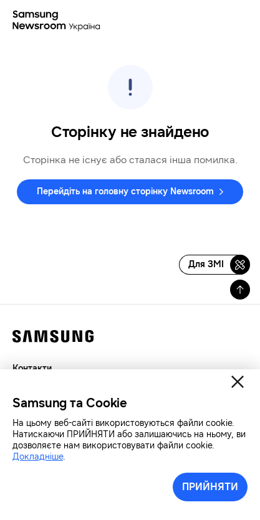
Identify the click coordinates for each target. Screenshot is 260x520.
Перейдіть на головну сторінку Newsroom (125, 191)
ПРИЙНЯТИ (210, 487)
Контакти (32, 368)
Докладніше (37, 456)
